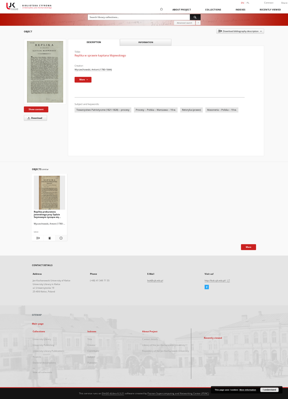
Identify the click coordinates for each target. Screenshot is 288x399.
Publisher (92, 362)
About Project (181, 9)
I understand (269, 390)
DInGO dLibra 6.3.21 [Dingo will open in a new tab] (113, 393)
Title (89, 339)
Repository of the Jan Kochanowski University (165, 350)
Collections (213, 9)
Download (34, 118)
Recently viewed (270, 9)
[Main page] (161, 10)
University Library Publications (48, 350)
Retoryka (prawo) (191, 109)
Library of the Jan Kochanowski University (163, 345)
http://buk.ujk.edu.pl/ (217, 280)
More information (248, 390)
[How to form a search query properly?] (198, 23)
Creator (91, 345)
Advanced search (184, 23)
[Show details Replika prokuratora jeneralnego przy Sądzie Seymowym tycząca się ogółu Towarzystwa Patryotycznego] (60, 238)
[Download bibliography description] (38, 238)
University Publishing (44, 345)
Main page (38, 323)
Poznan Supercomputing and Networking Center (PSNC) (178, 393)
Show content (36, 109)
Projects (37, 356)
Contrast (268, 2)
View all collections (42, 372)
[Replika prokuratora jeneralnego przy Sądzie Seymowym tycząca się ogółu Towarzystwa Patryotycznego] (49, 194)
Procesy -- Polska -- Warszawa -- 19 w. (156, 109)
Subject (91, 356)
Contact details (150, 339)
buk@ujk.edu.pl (155, 280)
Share (284, 2)
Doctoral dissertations (44, 362)
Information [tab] (145, 42)
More (248, 247)
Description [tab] (94, 42)
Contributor (93, 350)
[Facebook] (207, 287)
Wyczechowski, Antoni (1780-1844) (93, 69)
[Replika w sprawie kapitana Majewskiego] (45, 72)
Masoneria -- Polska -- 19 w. (222, 109)
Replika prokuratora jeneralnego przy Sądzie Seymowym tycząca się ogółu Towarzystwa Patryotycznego (47, 214)
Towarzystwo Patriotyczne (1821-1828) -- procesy (102, 109)
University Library (42, 339)
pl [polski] (248, 3)
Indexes (241, 9)
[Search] (195, 17)
